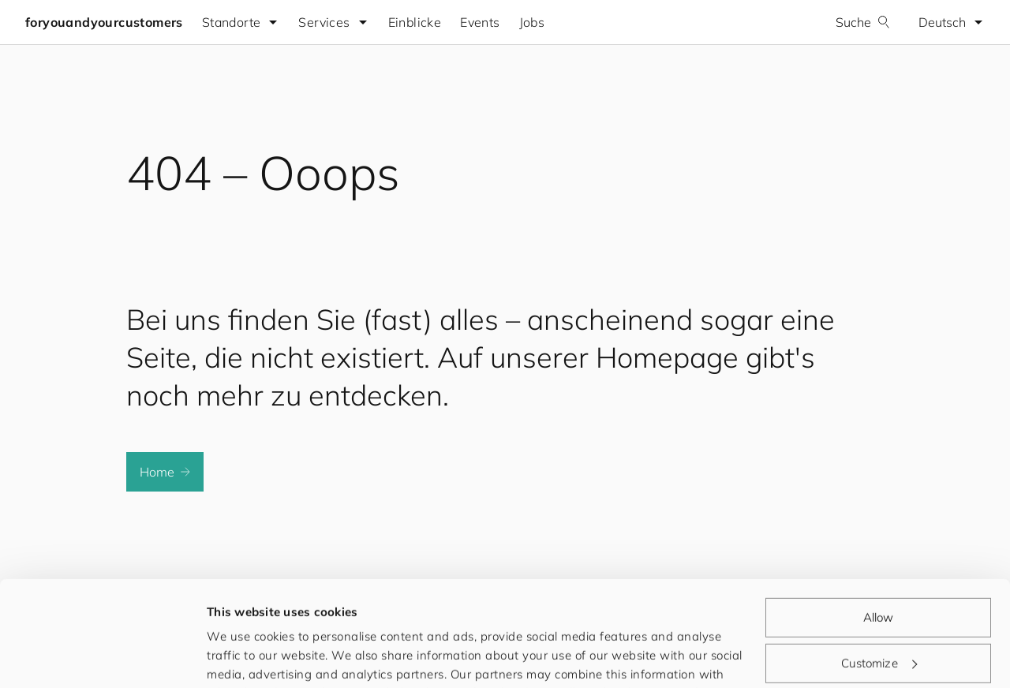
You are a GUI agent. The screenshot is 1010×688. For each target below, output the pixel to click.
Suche (863, 22)
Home (165, 472)
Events (479, 22)
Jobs (532, 22)
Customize (879, 563)
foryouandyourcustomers (104, 22)
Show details (244, 656)
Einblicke (415, 22)
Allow (878, 518)
